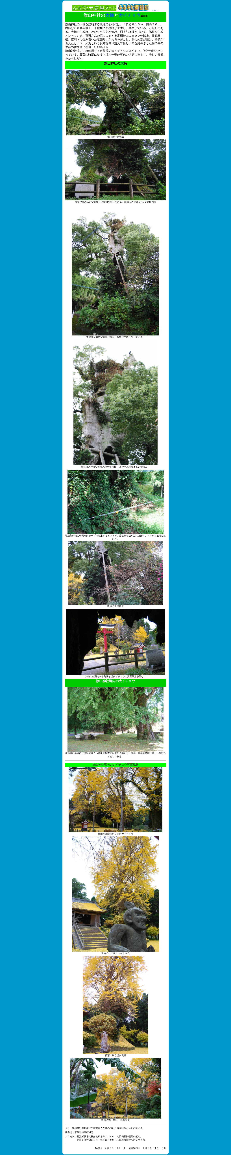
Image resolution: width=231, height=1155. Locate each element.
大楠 (109, 15)
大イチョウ (129, 15)
